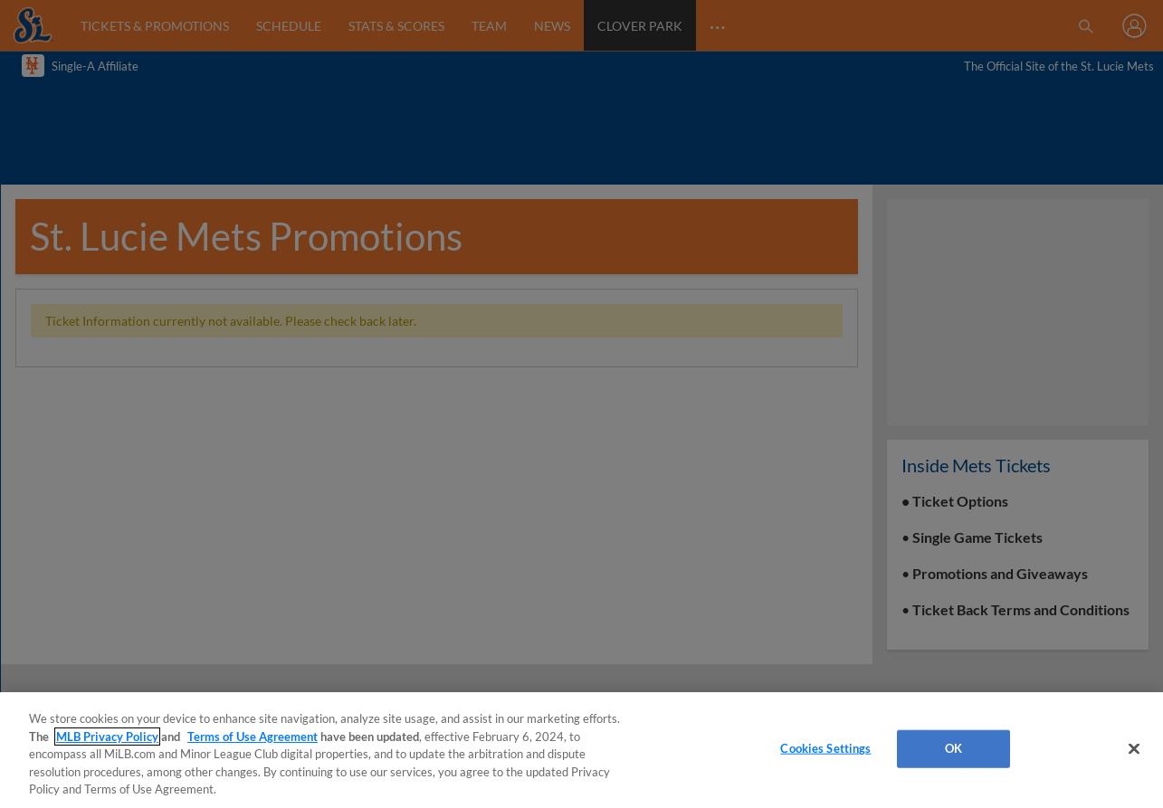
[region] (581, 750)
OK (953, 748)
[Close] (1134, 749)
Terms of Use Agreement (252, 736)
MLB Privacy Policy (107, 736)
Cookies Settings (825, 748)
